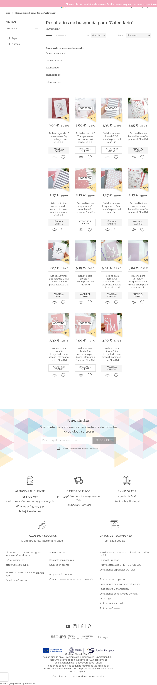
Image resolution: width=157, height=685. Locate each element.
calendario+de (53, 82)
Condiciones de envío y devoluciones (120, 584)
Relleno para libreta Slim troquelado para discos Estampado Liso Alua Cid (111, 354)
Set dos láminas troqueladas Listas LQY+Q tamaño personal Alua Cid (59, 280)
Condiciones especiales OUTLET (117, 570)
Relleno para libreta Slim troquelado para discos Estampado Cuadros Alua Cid (85, 354)
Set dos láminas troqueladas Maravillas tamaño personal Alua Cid (138, 207)
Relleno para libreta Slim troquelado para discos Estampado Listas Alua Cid (59, 354)
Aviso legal (106, 598)
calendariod (52, 67)
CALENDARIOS (54, 60)
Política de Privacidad (111, 603)
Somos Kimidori (57, 552)
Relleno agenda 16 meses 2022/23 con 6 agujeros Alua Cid (59, 137)
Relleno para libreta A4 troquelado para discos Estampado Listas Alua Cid (111, 282)
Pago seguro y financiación (114, 589)
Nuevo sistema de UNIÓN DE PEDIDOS (120, 565)
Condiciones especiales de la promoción (71, 579)
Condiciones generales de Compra (119, 594)
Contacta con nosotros (61, 560)
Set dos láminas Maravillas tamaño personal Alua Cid (138, 136)
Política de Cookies (110, 608)
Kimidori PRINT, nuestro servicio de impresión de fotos (124, 554)
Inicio (8, 13)
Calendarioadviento (56, 53)
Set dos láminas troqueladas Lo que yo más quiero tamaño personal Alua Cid (59, 209)
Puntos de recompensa (112, 579)
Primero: (121, 35)
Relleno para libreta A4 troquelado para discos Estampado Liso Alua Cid (138, 282)
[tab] (22, 28)
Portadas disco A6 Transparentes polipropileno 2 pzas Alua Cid (85, 137)
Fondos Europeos (109, 560)
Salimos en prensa (59, 565)
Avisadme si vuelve (85, 150)
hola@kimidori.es (22, 580)
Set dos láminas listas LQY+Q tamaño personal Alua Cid (111, 137)
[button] (63, 157)
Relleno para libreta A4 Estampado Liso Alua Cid (85, 280)
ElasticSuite (30, 683)
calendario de (53, 74)
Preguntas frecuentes (61, 574)
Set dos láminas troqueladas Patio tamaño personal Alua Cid (111, 207)
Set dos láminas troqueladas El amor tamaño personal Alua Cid (85, 207)
